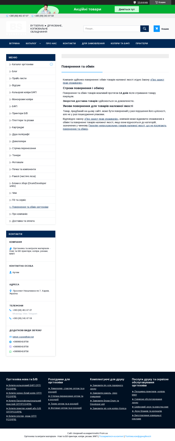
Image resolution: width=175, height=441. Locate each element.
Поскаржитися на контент (111, 436)
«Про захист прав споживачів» (101, 119)
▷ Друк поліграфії (20, 134)
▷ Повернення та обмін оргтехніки (29, 207)
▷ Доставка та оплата (22, 221)
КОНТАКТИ (69, 43)
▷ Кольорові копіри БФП (23, 92)
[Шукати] (144, 28)
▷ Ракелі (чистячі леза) (23, 176)
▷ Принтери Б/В (19, 113)
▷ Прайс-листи (18, 78)
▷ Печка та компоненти (23, 169)
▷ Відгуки (15, 85)
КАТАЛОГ (31, 43)
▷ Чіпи (13, 193)
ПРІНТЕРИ (142, 43)
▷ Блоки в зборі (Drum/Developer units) (28, 184)
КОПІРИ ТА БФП (120, 43)
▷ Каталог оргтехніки (21, 64)
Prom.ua (104, 433)
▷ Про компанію (19, 214)
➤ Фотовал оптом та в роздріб (65, 408)
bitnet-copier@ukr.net (23, 337)
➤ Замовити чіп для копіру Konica (108, 408)
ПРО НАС (51, 43)
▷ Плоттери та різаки (22, 120)
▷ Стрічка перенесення (23, 148)
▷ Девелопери (18, 141)
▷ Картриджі (17, 127)
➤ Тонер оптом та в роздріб (63, 403)
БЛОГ (34, 52)
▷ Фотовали (16, 162)
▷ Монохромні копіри (21, 99)
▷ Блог (13, 71)
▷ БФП (13, 106)
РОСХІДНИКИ (17, 52)
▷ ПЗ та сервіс (18, 200)
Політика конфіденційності (138, 436)
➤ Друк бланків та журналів (147, 411)
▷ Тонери (15, 155)
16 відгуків (143, 2)
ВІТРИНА (14, 43)
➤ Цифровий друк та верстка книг (150, 407)
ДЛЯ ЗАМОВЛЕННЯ (93, 43)
